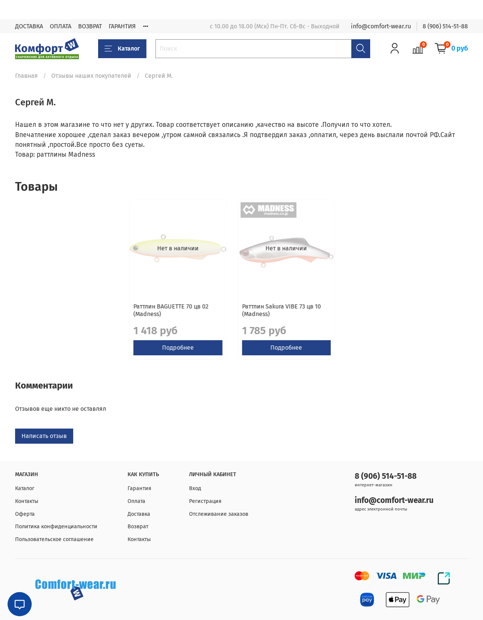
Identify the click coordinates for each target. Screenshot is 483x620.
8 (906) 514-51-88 (445, 26)
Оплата (136, 501)
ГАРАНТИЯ (122, 26)
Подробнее (67, 355)
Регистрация (205, 501)
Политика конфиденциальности (56, 527)
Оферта (25, 514)
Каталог (122, 48)
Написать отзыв (44, 443)
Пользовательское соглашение (54, 539)
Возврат (138, 527)
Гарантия (139, 489)
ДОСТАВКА (29, 26)
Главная (26, 75)
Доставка (139, 514)
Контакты (26, 501)
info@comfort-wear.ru (381, 26)
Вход (195, 489)
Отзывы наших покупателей (91, 75)
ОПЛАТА (60, 26)
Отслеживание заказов (218, 514)
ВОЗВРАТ (90, 26)
